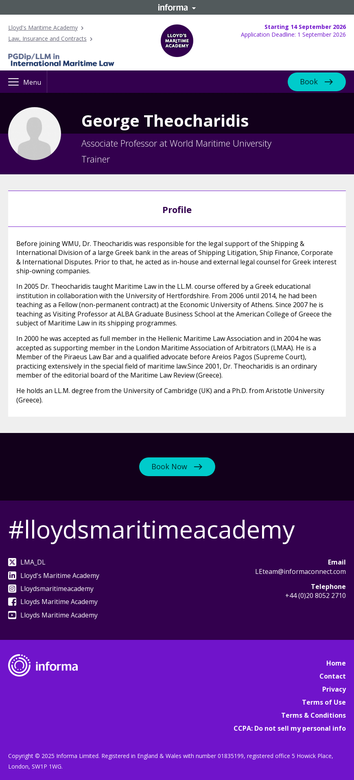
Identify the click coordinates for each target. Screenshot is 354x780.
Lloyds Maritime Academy (53, 601)
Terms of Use (324, 702)
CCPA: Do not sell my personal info (290, 728)
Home (336, 663)
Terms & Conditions (313, 715)
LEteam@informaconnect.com (300, 571)
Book (309, 81)
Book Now (169, 466)
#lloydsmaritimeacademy (151, 529)
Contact (332, 676)
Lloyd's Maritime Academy (43, 27)
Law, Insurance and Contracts (47, 38)
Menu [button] (32, 82)
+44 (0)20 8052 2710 (315, 595)
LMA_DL (27, 562)
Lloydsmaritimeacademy (51, 588)
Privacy (334, 689)
